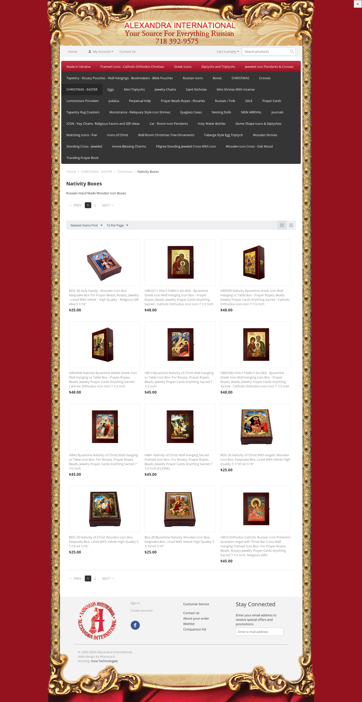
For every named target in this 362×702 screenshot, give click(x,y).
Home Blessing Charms (129, 146)
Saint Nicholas (196, 89)
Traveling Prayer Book (82, 157)
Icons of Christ (117, 135)
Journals (277, 112)
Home (72, 51)
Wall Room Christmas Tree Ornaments (166, 135)
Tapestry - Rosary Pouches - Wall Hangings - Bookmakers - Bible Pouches (119, 78)
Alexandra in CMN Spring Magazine (284, 79)
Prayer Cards (271, 101)
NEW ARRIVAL (251, 112)
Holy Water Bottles (212, 123)
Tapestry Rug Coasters (82, 112)
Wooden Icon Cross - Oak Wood (249, 146)
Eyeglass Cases (191, 112)
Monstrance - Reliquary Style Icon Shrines (139, 112)
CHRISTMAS (240, 78)
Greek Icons (182, 66)
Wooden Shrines (265, 135)
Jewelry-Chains (165, 89)
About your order (196, 618)
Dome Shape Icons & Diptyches (258, 123)
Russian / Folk (225, 101)
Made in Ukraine (78, 66)
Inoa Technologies (104, 661)
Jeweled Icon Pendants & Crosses (269, 66)
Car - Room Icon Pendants (169, 123)
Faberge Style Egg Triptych (223, 135)
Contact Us (128, 51)
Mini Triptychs (134, 89)
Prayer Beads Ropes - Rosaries (183, 101)
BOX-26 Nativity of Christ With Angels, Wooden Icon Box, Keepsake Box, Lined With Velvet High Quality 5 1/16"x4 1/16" (255, 459)
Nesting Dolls (221, 112)
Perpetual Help (140, 101)
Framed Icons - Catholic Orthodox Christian (132, 66)
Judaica (114, 101)
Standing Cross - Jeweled (84, 146)
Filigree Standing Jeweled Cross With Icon (186, 146)
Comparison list (194, 629)
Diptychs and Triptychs (218, 66)
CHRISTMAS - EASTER (81, 89)
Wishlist (189, 624)
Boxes (217, 78)
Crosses (265, 78)
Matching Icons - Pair (81, 135)
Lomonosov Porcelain (82, 101)
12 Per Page (117, 225)
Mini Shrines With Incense (236, 89)
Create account (141, 610)
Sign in (135, 603)
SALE (248, 101)
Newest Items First (86, 225)
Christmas (124, 171)
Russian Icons (193, 78)
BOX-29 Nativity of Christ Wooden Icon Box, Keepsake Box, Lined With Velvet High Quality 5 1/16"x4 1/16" (103, 541)
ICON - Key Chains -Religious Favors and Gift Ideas (103, 123)
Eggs (110, 89)
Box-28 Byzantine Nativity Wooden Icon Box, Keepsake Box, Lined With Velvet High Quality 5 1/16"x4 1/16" (179, 541)
